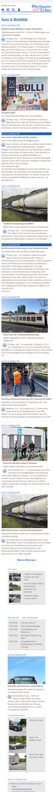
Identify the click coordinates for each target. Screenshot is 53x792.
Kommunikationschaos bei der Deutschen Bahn (26, 399)
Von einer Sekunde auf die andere (19, 137)
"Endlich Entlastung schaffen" (18, 223)
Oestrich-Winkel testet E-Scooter (20, 463)
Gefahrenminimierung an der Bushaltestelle (24, 248)
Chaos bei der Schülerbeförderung (21, 334)
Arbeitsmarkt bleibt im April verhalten (21, 28)
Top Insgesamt (30, 618)
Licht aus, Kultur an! (28, 623)
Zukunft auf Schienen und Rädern (25, 686)
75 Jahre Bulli (8, 112)
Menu (7, 11)
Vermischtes (12, 14)
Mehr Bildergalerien (26, 773)
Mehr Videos (26, 606)
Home (3, 14)
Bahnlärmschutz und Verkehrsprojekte (21, 530)
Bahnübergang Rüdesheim (22, 789)
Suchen (13, 11)
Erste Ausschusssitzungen (30, 626)
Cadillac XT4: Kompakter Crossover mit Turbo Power (33, 577)
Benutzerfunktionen (18, 11)
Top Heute (13, 618)
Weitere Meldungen (26, 560)
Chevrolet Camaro (36, 720)
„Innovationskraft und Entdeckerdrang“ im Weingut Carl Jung (31, 644)
